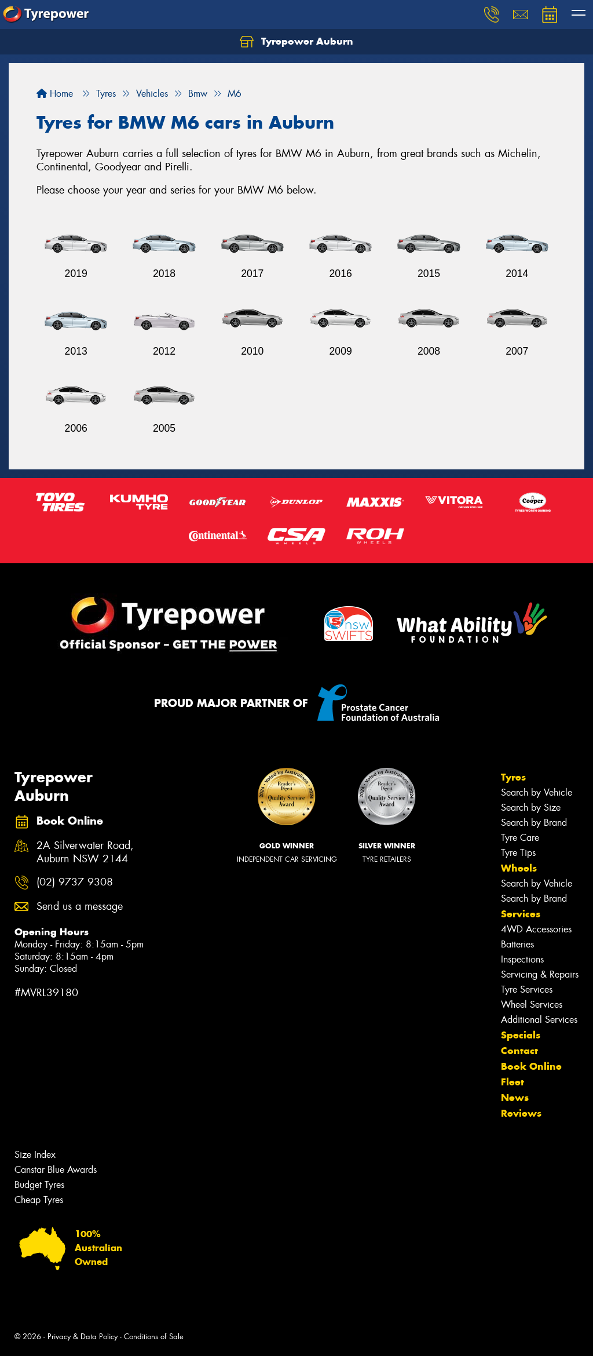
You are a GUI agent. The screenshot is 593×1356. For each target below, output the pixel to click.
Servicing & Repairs (540, 974)
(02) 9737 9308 (74, 882)
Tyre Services (526, 989)
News (515, 1097)
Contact (519, 1050)
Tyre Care (520, 838)
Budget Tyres (39, 1185)
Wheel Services (531, 1004)
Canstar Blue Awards (55, 1170)
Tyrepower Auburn (296, 42)
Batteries (517, 944)
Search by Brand (534, 822)
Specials (520, 1035)
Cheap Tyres (38, 1200)
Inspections (522, 959)
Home (54, 94)
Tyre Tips (518, 853)
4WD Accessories (536, 929)
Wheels (519, 868)
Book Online (531, 1066)
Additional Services (539, 1020)
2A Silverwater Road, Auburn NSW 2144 (85, 852)
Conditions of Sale (154, 1337)
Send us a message (79, 906)
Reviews (521, 1113)
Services (520, 913)
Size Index (35, 1155)
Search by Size (531, 807)
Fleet (512, 1082)
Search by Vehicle (536, 792)
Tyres (513, 777)
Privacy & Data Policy (82, 1337)
